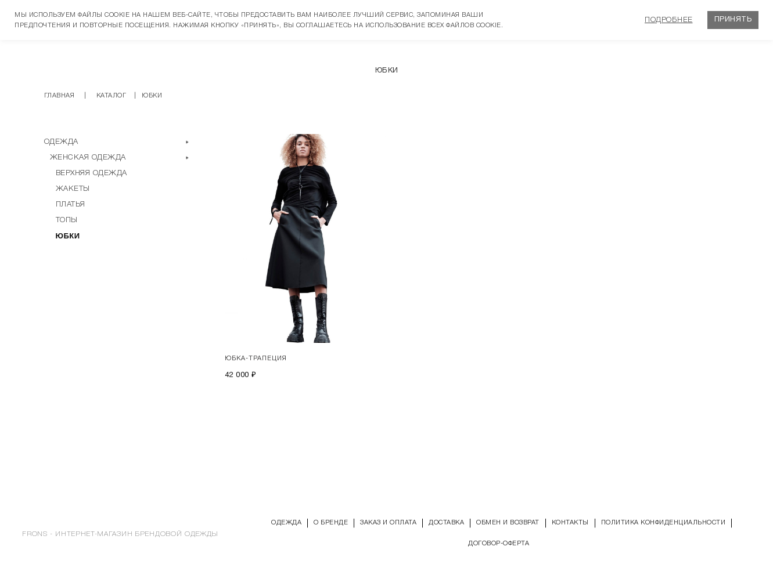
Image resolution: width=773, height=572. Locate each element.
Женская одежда (88, 157)
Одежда (61, 142)
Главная (59, 96)
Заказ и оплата (388, 523)
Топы (67, 220)
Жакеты (73, 189)
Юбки (68, 236)
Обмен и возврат (508, 523)
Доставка (446, 523)
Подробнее (669, 20)
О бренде (331, 523)
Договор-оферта (498, 543)
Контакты (570, 523)
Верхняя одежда (91, 173)
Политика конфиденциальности (663, 523)
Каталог (111, 96)
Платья (70, 204)
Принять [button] (733, 19)
